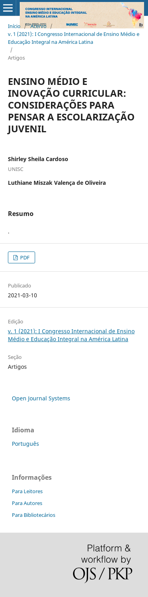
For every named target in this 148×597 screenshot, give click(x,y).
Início (14, 26)
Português (25, 443)
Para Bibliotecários (33, 514)
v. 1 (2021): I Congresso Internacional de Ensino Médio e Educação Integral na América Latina (73, 37)
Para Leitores (27, 491)
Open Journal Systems (41, 398)
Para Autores (27, 503)
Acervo (38, 26)
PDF (24, 257)
